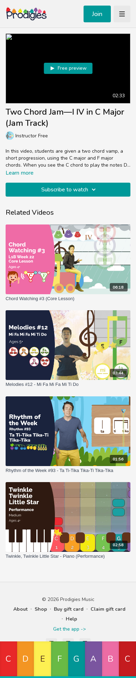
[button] (8, 659)
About (20, 609)
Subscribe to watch (69, 189)
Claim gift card (108, 609)
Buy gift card (69, 609)
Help (71, 619)
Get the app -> (69, 629)
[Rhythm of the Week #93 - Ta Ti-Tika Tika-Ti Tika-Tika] (68, 470)
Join (97, 14)
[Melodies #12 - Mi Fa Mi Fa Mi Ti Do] (68, 384)
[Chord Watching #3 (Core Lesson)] (68, 298)
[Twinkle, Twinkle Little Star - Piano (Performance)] (68, 556)
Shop (41, 609)
